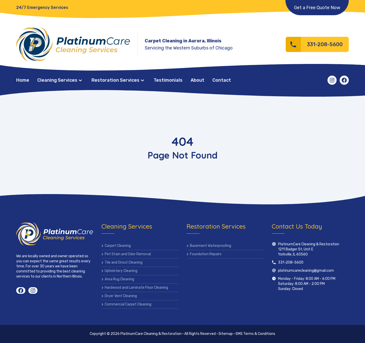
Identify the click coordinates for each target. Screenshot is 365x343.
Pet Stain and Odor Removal (128, 254)
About (197, 80)
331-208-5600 (290, 262)
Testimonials (168, 80)
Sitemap (225, 334)
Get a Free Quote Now (317, 7)
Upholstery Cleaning (121, 271)
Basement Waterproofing (210, 246)
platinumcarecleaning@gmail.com (306, 270)
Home (22, 80)
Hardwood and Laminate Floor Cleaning (136, 287)
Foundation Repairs (206, 254)
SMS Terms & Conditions (255, 334)
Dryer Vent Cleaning (121, 296)
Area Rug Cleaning (119, 279)
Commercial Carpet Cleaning (128, 304)
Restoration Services (115, 80)
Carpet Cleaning (118, 246)
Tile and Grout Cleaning (123, 262)
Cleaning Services (57, 80)
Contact (221, 80)
